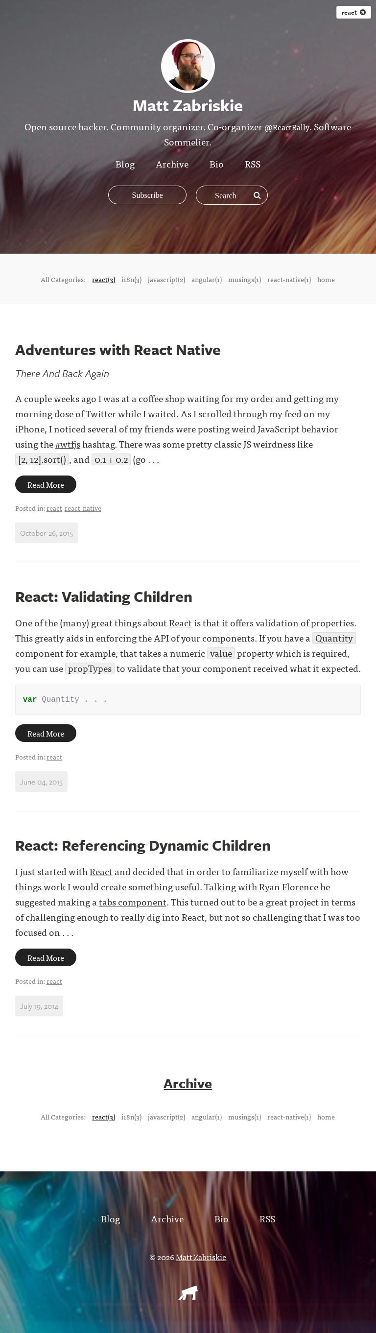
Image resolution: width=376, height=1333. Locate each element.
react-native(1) (289, 279)
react (54, 507)
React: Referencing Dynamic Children (143, 846)
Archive (172, 163)
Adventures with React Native (118, 349)
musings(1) (244, 279)
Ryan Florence (288, 888)
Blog (125, 163)
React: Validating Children (103, 596)
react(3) (103, 279)
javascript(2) (166, 279)
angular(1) (206, 279)
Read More (45, 484)
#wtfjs (67, 443)
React (180, 622)
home (326, 279)
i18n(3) (131, 279)
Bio (217, 163)
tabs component (132, 903)
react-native (83, 507)
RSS (252, 163)
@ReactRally (286, 126)
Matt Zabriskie (201, 1258)
